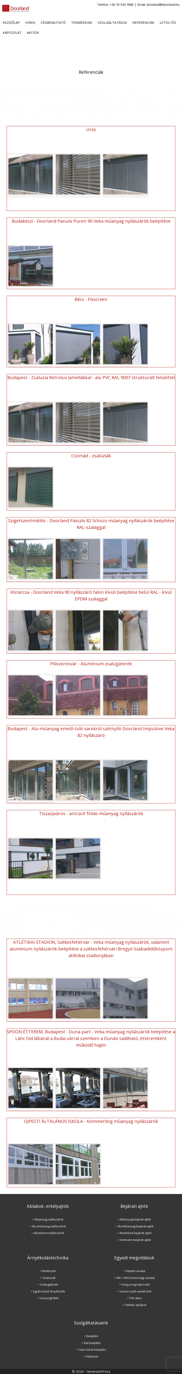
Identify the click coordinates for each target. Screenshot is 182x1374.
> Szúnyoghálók (48, 1298)
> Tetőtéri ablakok (134, 1305)
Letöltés (168, 22)
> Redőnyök (48, 1271)
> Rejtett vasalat (134, 1271)
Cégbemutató (53, 22)
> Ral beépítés (91, 1343)
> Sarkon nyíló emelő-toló (134, 1291)
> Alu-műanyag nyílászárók (47, 1226)
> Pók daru (134, 1298)
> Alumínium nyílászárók (47, 1233)
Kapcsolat (12, 32)
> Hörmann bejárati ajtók (134, 1240)
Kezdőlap (11, 22)
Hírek (30, 22)
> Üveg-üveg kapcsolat (134, 1284)
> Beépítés (91, 1336)
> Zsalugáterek (48, 1284)
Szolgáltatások (112, 22)
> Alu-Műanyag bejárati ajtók (134, 1226)
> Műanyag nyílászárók (48, 1219)
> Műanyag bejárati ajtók (134, 1219)
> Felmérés (91, 1356)
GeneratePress (98, 1371)
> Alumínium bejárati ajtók (134, 1233)
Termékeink (81, 22)
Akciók (33, 32)
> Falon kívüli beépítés (91, 1350)
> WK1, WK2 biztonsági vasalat (134, 1278)
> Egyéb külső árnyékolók (48, 1291)
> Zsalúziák (48, 1278)
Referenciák (143, 22)
